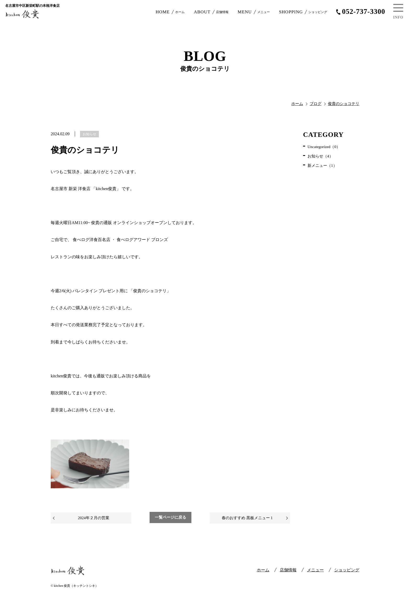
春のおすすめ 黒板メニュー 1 (247, 518)
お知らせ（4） (320, 156)
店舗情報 (288, 570)
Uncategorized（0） (324, 147)
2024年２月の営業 (93, 518)
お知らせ (89, 134)
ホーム (263, 570)
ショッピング (346, 570)
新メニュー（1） (322, 165)
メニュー (315, 570)
